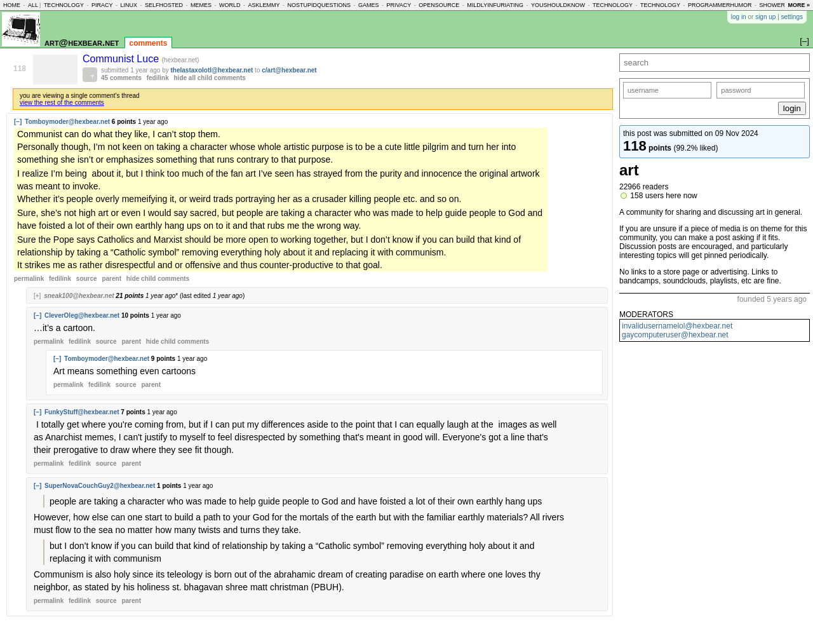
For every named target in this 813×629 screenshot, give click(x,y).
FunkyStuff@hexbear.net (81, 412)
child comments (157, 278)
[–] (18, 121)
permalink (29, 278)
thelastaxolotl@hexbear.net (212, 70)
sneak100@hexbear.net (79, 295)
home (11, 5)
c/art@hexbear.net (289, 70)
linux (128, 5)
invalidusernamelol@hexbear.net (677, 325)
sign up (765, 16)
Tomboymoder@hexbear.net (67, 121)
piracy (102, 5)
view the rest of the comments (62, 102)
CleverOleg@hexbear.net (81, 315)
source (86, 278)
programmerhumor (720, 5)
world (230, 5)
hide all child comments (210, 77)
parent (111, 278)
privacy (399, 5)
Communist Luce (122, 58)
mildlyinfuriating (495, 5)
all (33, 5)
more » (799, 5)
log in (738, 16)
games (368, 5)
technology (64, 5)
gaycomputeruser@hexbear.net (675, 334)
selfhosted (164, 5)
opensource (439, 5)
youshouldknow (558, 5)
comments (148, 43)
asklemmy (263, 5)
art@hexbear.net (81, 42)
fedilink (158, 77)
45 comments (121, 77)
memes (201, 5)
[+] (37, 295)
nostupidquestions (319, 5)
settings (792, 16)
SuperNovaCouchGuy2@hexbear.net (99, 485)
